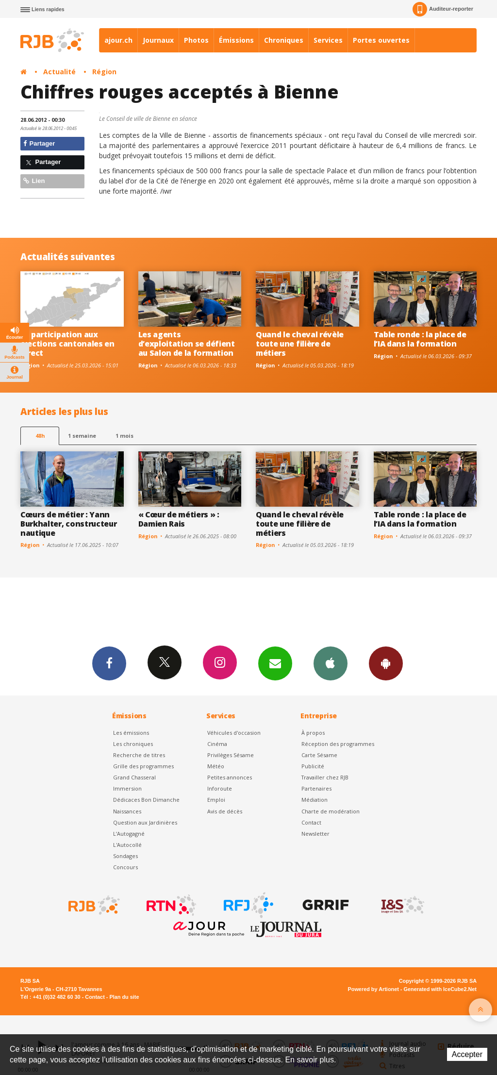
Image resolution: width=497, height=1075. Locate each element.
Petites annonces (229, 777)
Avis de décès (224, 811)
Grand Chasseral (134, 777)
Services (328, 40)
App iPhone (331, 662)
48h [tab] (40, 435)
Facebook (109, 662)
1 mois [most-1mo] (124, 435)
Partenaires (316, 788)
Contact (311, 822)
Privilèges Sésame (230, 755)
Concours (125, 867)
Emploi (216, 799)
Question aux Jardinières (145, 822)
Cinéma (217, 744)
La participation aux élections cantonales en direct (67, 343)
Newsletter (315, 833)
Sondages (125, 856)
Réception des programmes (337, 744)
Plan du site (124, 997)
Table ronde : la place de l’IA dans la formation (420, 339)
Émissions (236, 40)
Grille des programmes (143, 766)
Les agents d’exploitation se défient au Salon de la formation (186, 343)
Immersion (127, 788)
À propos (313, 732)
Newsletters (275, 662)
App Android (386, 662)
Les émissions (131, 732)
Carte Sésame (319, 755)
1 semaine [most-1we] (82, 435)
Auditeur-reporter (443, 9)
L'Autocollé (127, 845)
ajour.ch (118, 40)
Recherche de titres (139, 755)
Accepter (467, 1054)
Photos (196, 40)
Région (104, 71)
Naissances (127, 811)
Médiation (314, 799)
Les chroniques (133, 744)
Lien (34, 180)
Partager (39, 143)
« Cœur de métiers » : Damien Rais (178, 519)
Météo (215, 766)
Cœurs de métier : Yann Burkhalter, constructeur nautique (68, 523)
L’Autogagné (129, 833)
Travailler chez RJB (324, 777)
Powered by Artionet (373, 989)
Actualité (59, 71)
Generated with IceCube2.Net (440, 989)
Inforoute (219, 788)
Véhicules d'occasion (234, 732)
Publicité (312, 766)
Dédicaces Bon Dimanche (146, 799)
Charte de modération (330, 811)
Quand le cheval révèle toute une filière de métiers (300, 343)
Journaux (158, 40)
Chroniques (283, 40)
